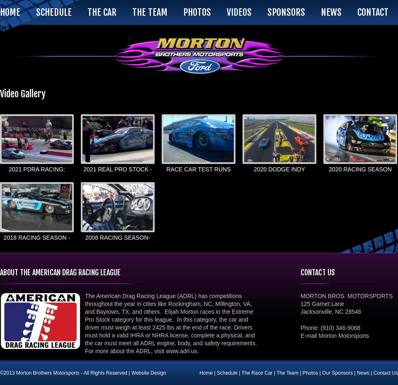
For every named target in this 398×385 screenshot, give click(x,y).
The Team (149, 12)
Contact (372, 12)
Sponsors (286, 12)
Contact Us (386, 373)
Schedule (54, 12)
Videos (239, 12)
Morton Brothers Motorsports (199, 56)
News (331, 12)
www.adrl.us (181, 351)
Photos (197, 12)
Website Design (148, 373)
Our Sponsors (337, 373)
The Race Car (257, 373)
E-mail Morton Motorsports (335, 335)
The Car (101, 12)
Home (10, 12)
